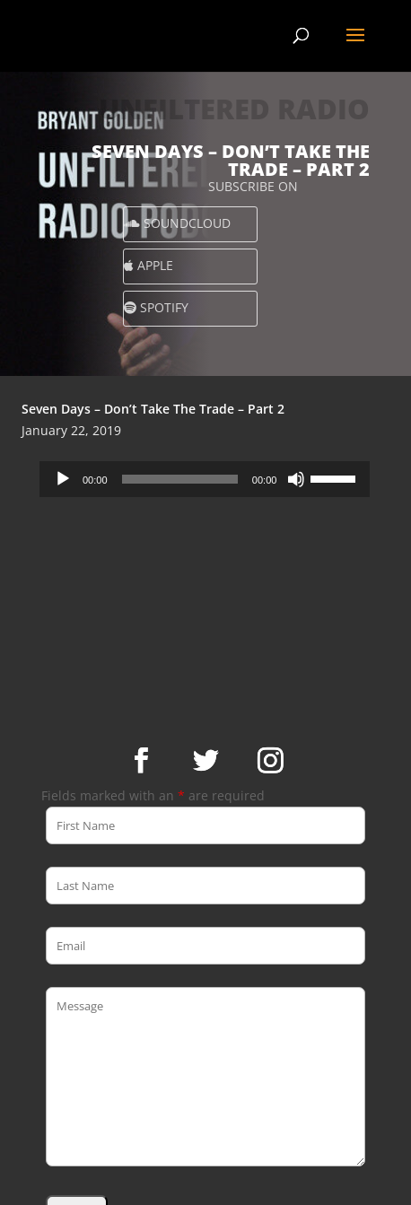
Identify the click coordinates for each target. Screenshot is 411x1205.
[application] (204, 479)
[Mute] (296, 479)
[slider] (180, 479)
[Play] (63, 479)
